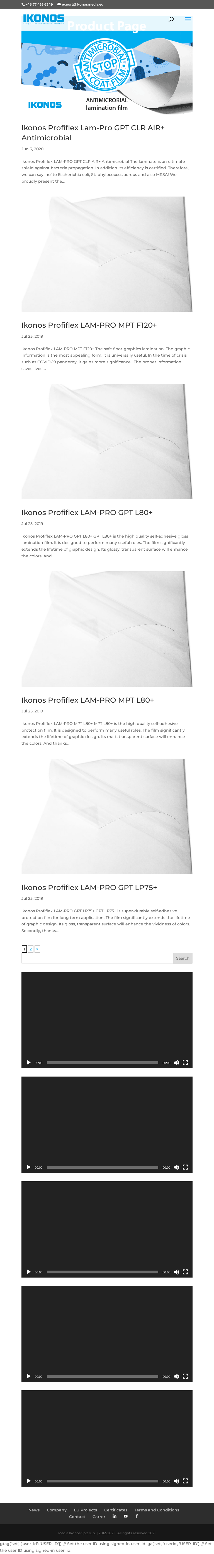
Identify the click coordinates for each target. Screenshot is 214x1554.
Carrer (99, 1516)
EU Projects (85, 1510)
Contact (77, 1516)
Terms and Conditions (157, 1510)
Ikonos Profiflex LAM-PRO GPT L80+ (87, 512)
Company (57, 1510)
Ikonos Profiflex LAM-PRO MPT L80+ (87, 700)
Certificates (115, 1510)
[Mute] (176, 1062)
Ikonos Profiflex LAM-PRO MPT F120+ (89, 325)
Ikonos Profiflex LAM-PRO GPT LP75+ (89, 887)
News (34, 1510)
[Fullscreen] (185, 1062)
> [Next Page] (37, 949)
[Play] (28, 1062)
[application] (107, 1020)
